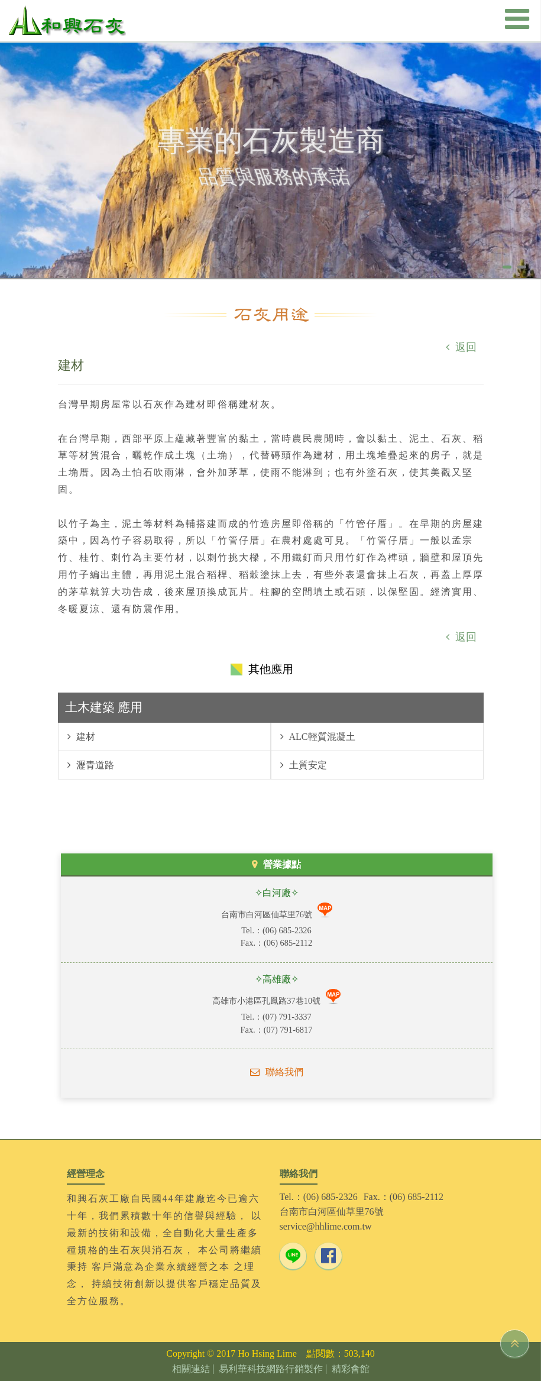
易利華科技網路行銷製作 (271, 1369)
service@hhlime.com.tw (326, 1226)
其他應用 (270, 669)
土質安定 (307, 765)
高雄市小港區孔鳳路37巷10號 (267, 1000)
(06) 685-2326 (287, 930)
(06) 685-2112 (288, 942)
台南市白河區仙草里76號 (268, 914)
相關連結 (191, 1369)
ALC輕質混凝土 (321, 737)
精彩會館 (351, 1369)
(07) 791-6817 (288, 1029)
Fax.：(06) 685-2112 (403, 1197)
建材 (84, 737)
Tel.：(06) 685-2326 (319, 1197)
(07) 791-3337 (287, 1016)
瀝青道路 (94, 765)
